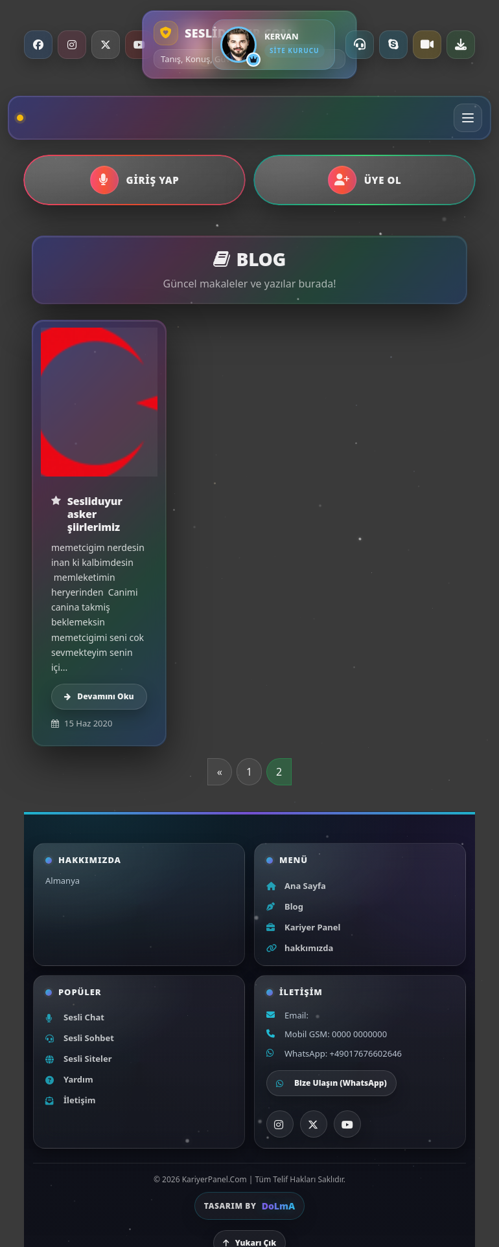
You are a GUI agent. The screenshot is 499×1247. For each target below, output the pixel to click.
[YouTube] (139, 44)
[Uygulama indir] (461, 44)
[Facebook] (38, 44)
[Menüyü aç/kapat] (468, 118)
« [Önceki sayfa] (219, 772)
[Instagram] (72, 44)
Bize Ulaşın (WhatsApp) (331, 1082)
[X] (313, 1124)
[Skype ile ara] (393, 44)
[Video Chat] (427, 44)
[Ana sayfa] (23, 118)
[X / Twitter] (105, 44)
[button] (134, 180)
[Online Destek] (359, 44)
